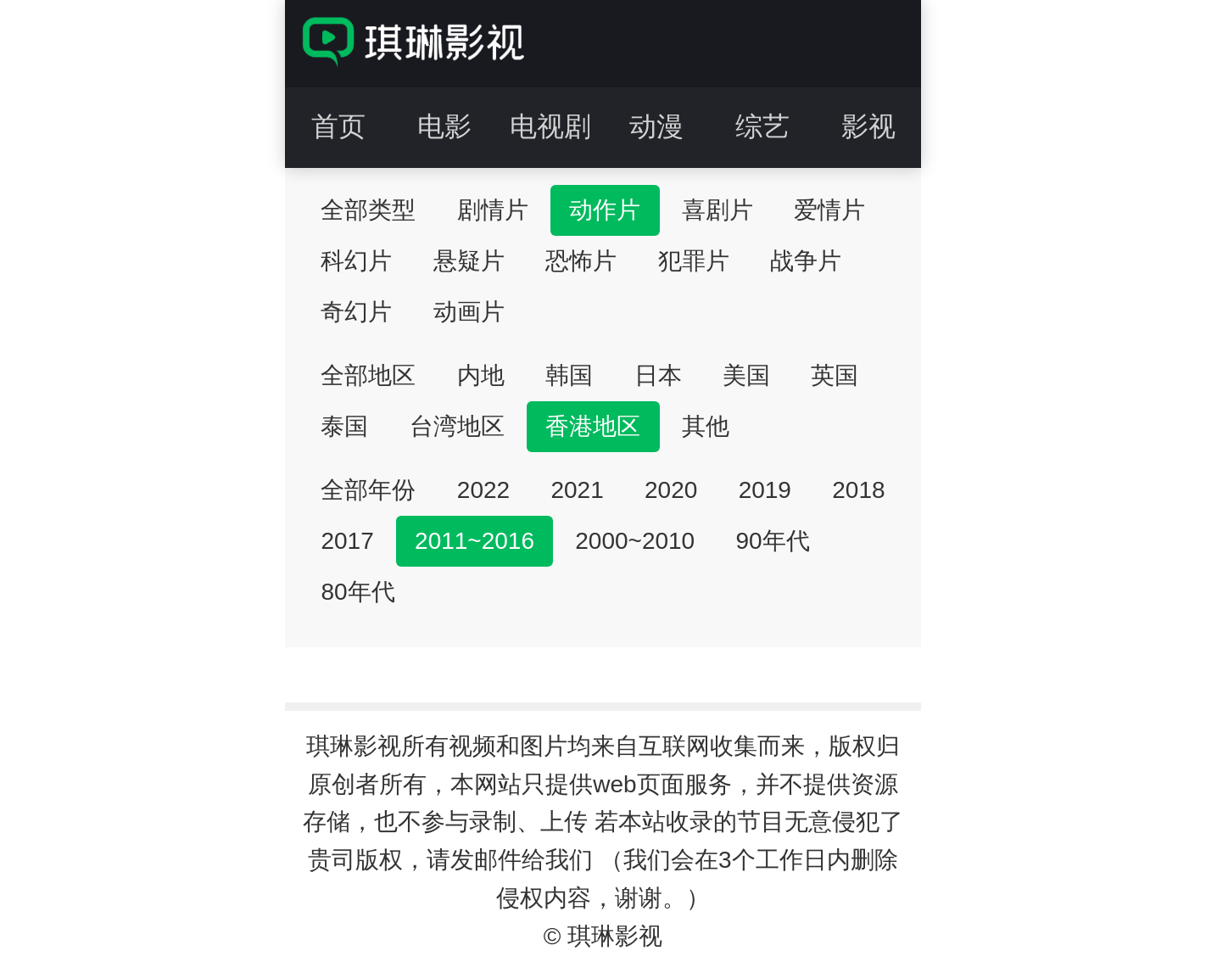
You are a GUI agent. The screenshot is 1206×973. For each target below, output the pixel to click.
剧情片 (492, 210)
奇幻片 (356, 312)
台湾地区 (457, 426)
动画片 (469, 312)
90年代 (773, 541)
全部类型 (368, 210)
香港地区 (592, 426)
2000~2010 (635, 541)
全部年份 (368, 490)
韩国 (569, 375)
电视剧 (550, 126)
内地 (481, 375)
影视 (868, 126)
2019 (765, 490)
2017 (347, 541)
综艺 (762, 126)
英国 (834, 375)
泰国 (344, 426)
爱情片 (829, 210)
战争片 (805, 261)
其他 (705, 426)
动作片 (604, 210)
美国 (746, 375)
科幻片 (356, 261)
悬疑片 (469, 261)
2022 (483, 490)
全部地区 (368, 375)
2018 (858, 490)
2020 (671, 490)
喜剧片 (717, 210)
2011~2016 (474, 541)
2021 (576, 490)
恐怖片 (581, 261)
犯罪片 (693, 261)
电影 (444, 126)
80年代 (357, 592)
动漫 (656, 126)
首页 (338, 126)
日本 (658, 375)
